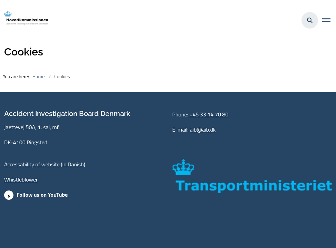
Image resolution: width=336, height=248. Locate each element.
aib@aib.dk (203, 129)
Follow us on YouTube (42, 194)
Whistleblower (21, 179)
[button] (329, 20)
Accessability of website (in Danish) (44, 164)
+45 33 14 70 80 (209, 114)
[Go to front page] (24, 20)
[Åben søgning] (309, 20)
